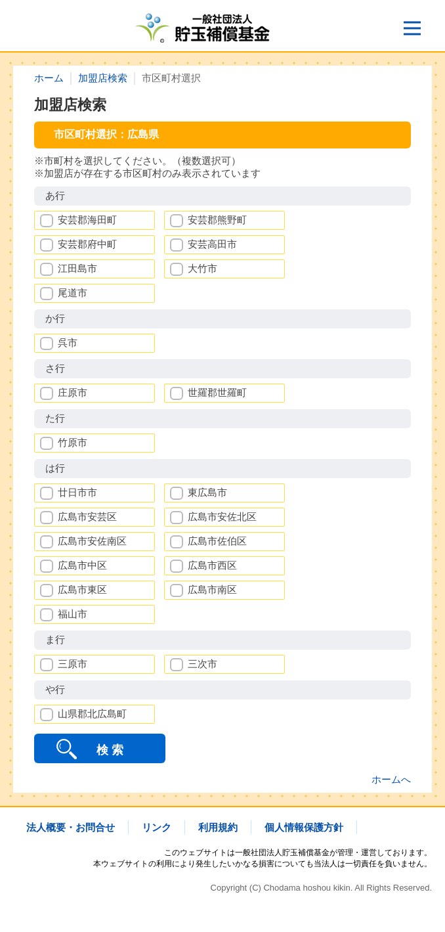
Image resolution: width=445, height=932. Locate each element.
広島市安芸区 (87, 516)
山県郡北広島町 (92, 713)
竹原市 (72, 442)
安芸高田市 (212, 244)
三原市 (72, 663)
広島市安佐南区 (92, 540)
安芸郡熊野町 (217, 219)
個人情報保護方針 (304, 827)
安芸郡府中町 (87, 244)
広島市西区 (212, 565)
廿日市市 (77, 492)
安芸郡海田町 (87, 219)
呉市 (67, 342)
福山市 (72, 613)
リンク (156, 827)
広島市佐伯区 (217, 540)
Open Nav (418, 24)
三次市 (202, 663)
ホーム (49, 77)
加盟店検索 (102, 77)
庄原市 (72, 392)
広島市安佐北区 (222, 516)
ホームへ (391, 779)
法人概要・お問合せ (70, 827)
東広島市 (207, 492)
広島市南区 (212, 589)
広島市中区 (82, 565)
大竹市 (202, 268)
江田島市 (77, 268)
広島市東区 (82, 589)
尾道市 (72, 292)
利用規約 (218, 827)
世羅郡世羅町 (217, 392)
